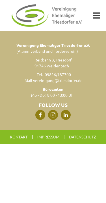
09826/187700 (58, 74)
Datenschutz (82, 136)
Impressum (48, 136)
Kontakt (19, 136)
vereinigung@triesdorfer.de (58, 80)
